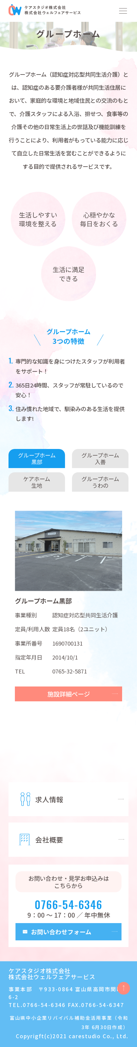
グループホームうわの (100, 482)
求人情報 (49, 799)
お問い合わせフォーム (61, 931)
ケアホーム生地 (36, 482)
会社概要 (49, 839)
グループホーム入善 (100, 458)
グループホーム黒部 (37, 458)
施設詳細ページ (68, 693)
